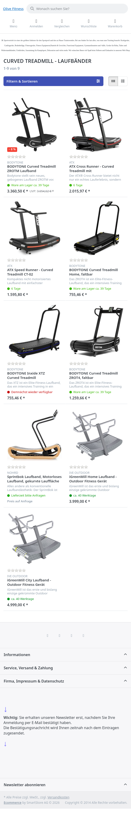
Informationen (17, 654)
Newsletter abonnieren (24, 784)
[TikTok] (72, 635)
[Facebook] (47, 635)
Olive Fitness (13, 8)
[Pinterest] (83, 635)
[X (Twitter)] (59, 635)
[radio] (113, 81)
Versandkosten (58, 797)
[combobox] (77, 8)
